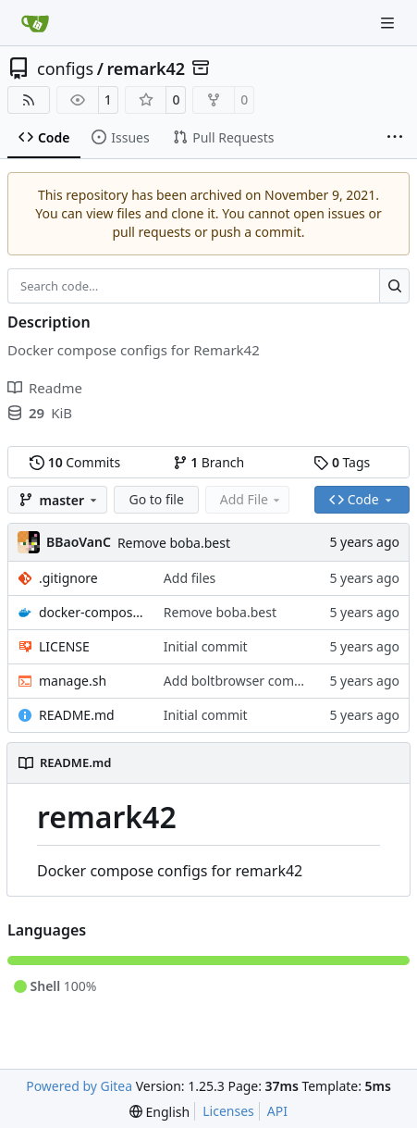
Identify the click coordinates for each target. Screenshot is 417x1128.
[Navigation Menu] (389, 22)
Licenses (228, 1111)
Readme (44, 387)
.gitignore (68, 578)
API (277, 1111)
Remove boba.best (173, 543)
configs (65, 68)
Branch (209, 462)
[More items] (395, 138)
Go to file (156, 499)
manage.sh (72, 680)
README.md (77, 715)
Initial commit (206, 646)
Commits (75, 462)
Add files (189, 578)
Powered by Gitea (79, 1086)
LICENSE (64, 646)
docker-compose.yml (92, 612)
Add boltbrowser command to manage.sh (290, 680)
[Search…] (394, 286)
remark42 (145, 68)
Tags (341, 462)
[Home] (35, 23)
